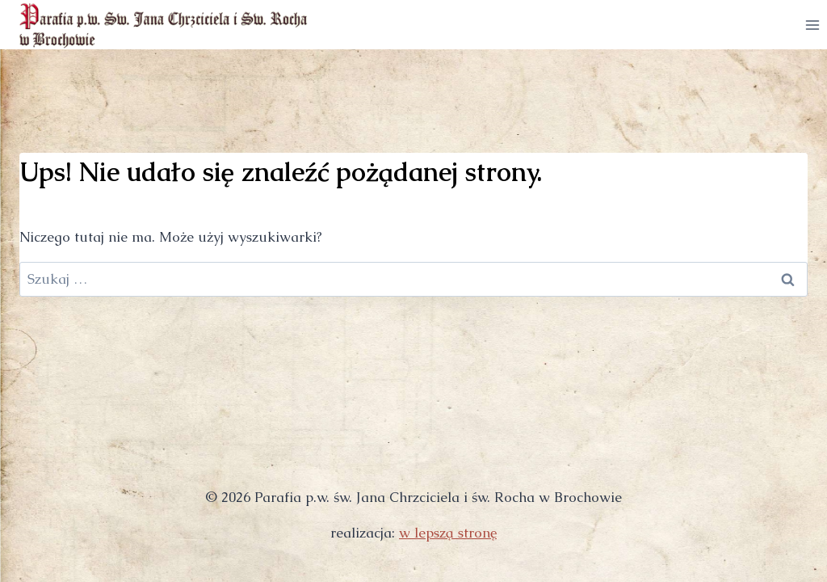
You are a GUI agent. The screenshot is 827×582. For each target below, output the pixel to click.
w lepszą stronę (448, 533)
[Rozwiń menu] (812, 24)
